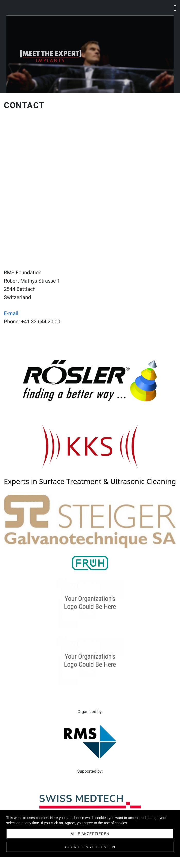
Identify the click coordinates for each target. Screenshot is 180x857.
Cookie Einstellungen (90, 847)
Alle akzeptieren (90, 834)
